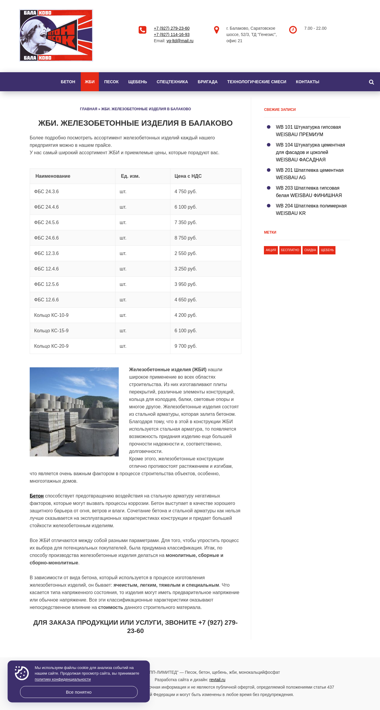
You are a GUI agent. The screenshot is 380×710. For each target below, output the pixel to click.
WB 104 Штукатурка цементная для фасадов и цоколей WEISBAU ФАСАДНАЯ (310, 152)
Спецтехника (172, 81)
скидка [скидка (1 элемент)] (310, 250)
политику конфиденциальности (63, 679)
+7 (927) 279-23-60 (171, 28)
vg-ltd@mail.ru (180, 40)
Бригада (208, 81)
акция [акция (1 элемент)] (271, 250)
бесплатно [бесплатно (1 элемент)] (290, 250)
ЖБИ (90, 81)
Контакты (307, 81)
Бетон (68, 81)
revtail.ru (217, 679)
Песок (111, 81)
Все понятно (78, 692)
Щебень (137, 81)
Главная (88, 109)
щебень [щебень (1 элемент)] (327, 250)
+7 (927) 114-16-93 (171, 34)
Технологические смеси (256, 81)
